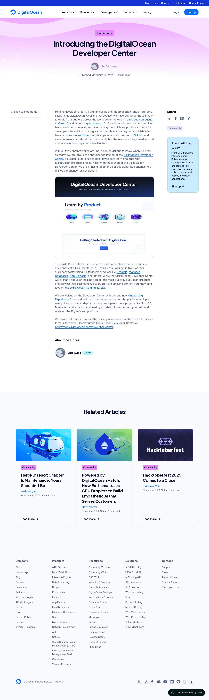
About (19, 567)
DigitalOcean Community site (87, 287)
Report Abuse (169, 577)
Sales (165, 572)
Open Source (96, 607)
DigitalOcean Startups (100, 592)
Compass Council (98, 602)
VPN (127, 597)
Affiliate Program (24, 602)
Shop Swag (95, 646)
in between (95, 123)
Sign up (191, 12)
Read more (30, 519)
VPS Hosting (132, 587)
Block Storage (60, 622)
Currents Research (99, 587)
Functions (57, 597)
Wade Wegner (29, 491)
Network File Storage (63, 627)
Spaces (56, 617)
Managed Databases (63, 612)
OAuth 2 (63, 123)
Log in (176, 12)
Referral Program (25, 597)
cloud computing (141, 119)
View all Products (61, 664)
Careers (165, 3)
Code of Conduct (98, 642)
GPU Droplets (59, 567)
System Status (169, 582)
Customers (21, 587)
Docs (156, 3)
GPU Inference (133, 582)
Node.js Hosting (133, 607)
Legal (19, 612)
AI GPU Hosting (133, 567)
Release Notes (97, 637)
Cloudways (58, 659)
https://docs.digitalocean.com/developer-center (84, 327)
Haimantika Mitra (151, 486)
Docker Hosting (133, 602)
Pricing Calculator (98, 627)
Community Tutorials (99, 567)
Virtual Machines (134, 622)
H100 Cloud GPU (134, 572)
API (54, 632)
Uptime (56, 637)
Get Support (179, 3)
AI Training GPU (133, 577)
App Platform (78, 275)
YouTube (83, 135)
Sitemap (58, 681)
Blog (147, 3)
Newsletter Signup (99, 612)
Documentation (97, 632)
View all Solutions (134, 627)
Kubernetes (58, 592)
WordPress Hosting (135, 617)
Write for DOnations (99, 582)
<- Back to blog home (23, 111)
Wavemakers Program (101, 597)
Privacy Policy (23, 617)
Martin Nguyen (89, 507)
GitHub (138, 135)
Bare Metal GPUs (61, 572)
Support (166, 567)
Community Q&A (97, 572)
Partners (20, 592)
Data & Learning (60, 582)
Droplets (122, 272)
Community (104, 33)
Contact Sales (197, 3)
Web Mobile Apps (135, 612)
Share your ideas (171, 587)
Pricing (92, 622)
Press (19, 607)
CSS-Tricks (95, 577)
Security (20, 622)
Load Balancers (60, 607)
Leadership (22, 572)
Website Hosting (134, 592)
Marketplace (95, 617)
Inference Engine (61, 577)
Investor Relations (25, 627)
